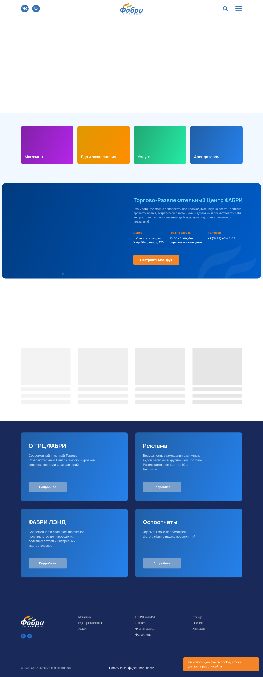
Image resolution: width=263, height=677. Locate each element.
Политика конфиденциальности (131, 668)
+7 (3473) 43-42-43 (221, 238)
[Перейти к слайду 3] (135, 107)
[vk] (23, 636)
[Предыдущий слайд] (10, 65)
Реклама (197, 622)
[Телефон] (29, 636)
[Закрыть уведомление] (256, 660)
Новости (140, 622)
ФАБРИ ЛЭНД (145, 628)
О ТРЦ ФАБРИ (145, 617)
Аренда (197, 617)
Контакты (198, 628)
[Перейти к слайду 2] (131, 107)
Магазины (34, 156)
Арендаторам (207, 156)
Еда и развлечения (98, 156)
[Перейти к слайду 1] (128, 107)
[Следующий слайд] (253, 65)
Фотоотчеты (143, 634)
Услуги (144, 156)
